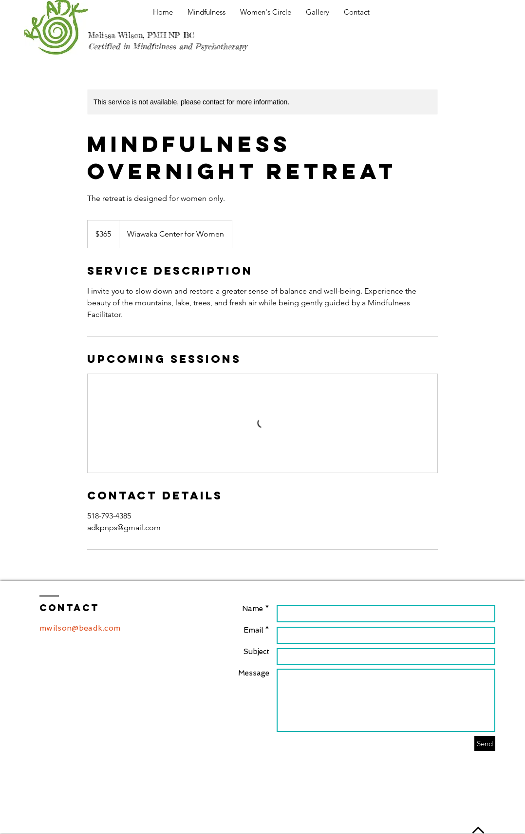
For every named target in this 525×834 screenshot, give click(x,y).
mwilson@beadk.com (79, 628)
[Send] (484, 743)
